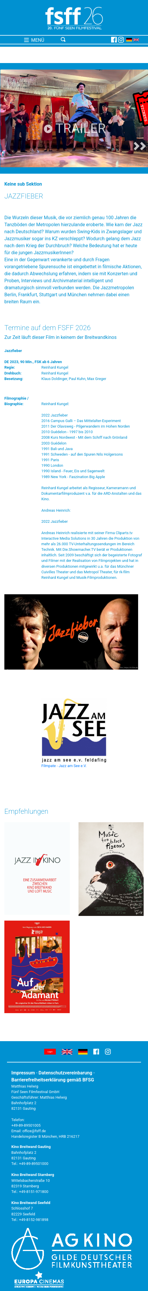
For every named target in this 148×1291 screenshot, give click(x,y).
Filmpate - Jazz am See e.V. (63, 766)
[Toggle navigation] (85, 40)
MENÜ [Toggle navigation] (34, 40)
